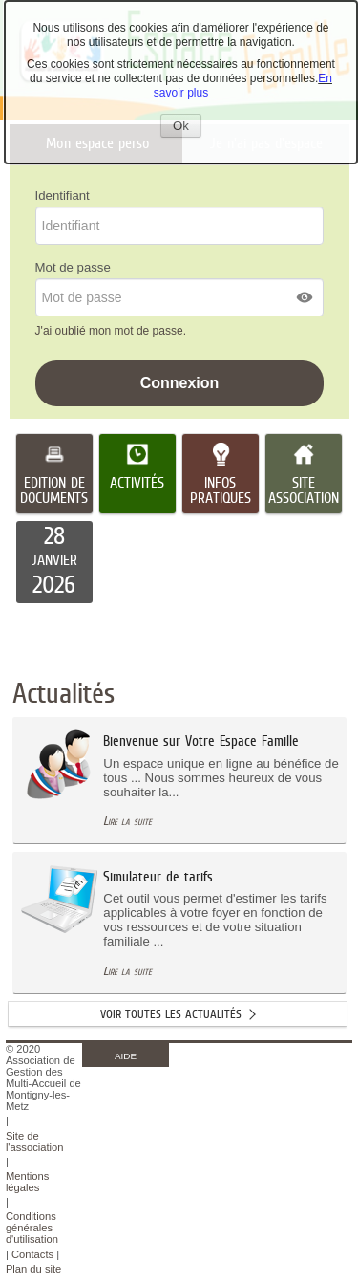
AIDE (126, 1056)
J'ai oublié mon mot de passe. (112, 330)
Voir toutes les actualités (171, 1014)
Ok (187, 128)
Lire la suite (127, 821)
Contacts (32, 1254)
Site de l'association (35, 1141)
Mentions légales (27, 1181)
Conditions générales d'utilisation (32, 1227)
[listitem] (54, 562)
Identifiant (62, 195)
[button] (305, 297)
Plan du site (33, 1268)
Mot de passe (73, 267)
